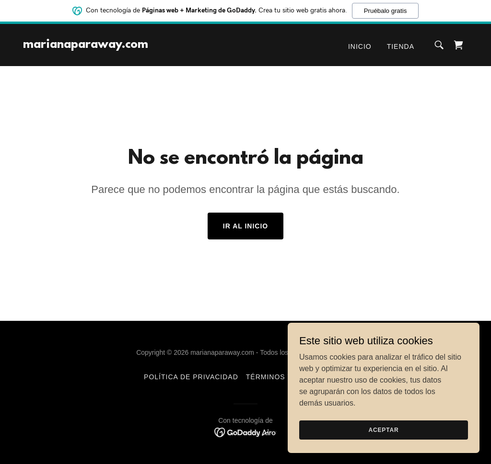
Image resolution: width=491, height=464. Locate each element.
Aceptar (383, 436)
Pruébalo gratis (385, 9)
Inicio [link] (360, 46)
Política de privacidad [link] (191, 377)
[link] (85, 45)
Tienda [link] (400, 46)
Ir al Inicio (245, 226)
